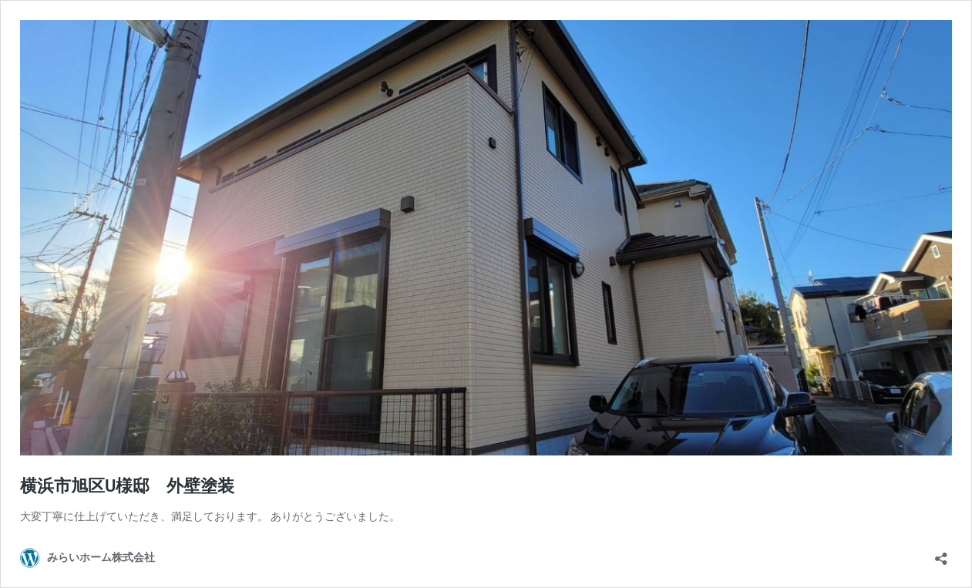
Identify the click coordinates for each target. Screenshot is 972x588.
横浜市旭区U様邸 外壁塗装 (127, 486)
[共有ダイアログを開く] (941, 554)
